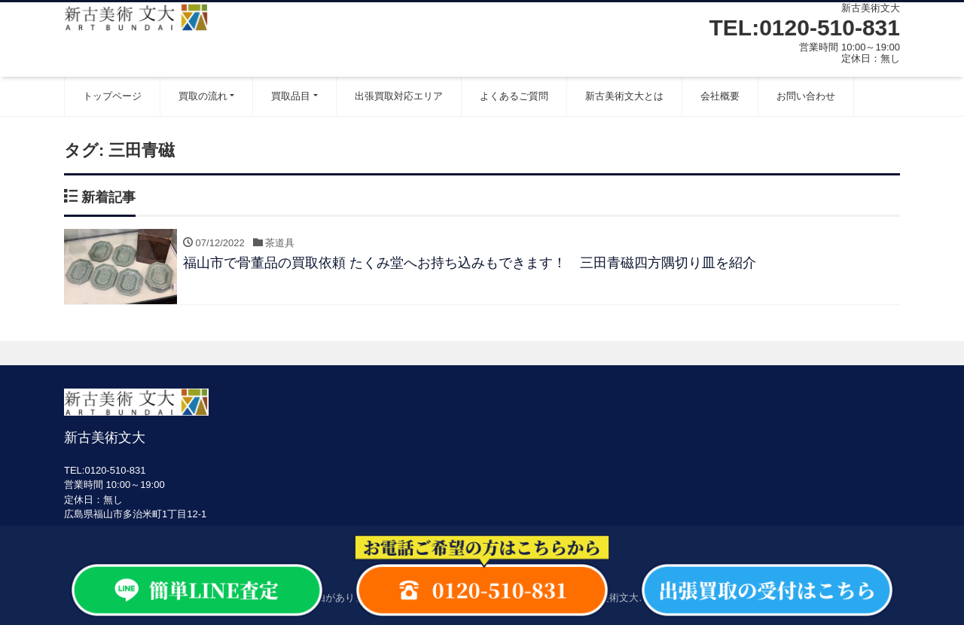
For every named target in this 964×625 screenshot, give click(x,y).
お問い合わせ (805, 96)
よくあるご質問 (514, 96)
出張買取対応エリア (399, 96)
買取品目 (290, 96)
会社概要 (720, 96)
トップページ (112, 96)
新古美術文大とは (624, 96)
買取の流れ (202, 96)
